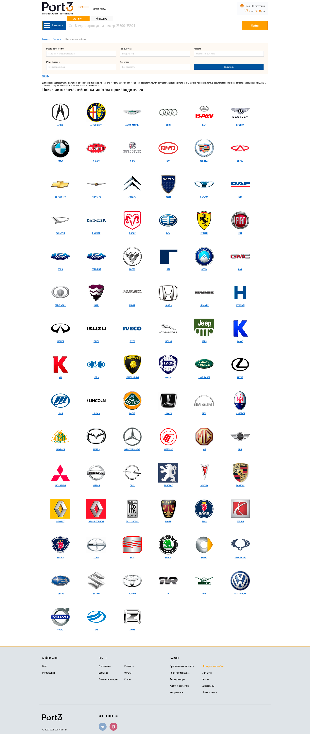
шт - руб (257, 11)
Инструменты (176, 692)
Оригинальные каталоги (182, 666)
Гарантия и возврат (108, 679)
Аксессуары (208, 685)
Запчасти (57, 39)
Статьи (127, 679)
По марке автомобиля (213, 666)
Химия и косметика (179, 685)
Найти (255, 26)
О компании (105, 666)
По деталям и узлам (180, 672)
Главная (45, 39)
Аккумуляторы (177, 679)
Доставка (103, 672)
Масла (205, 679)
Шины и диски (209, 692)
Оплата (127, 672)
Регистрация (258, 6)
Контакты (129, 666)
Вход (247, 6)
